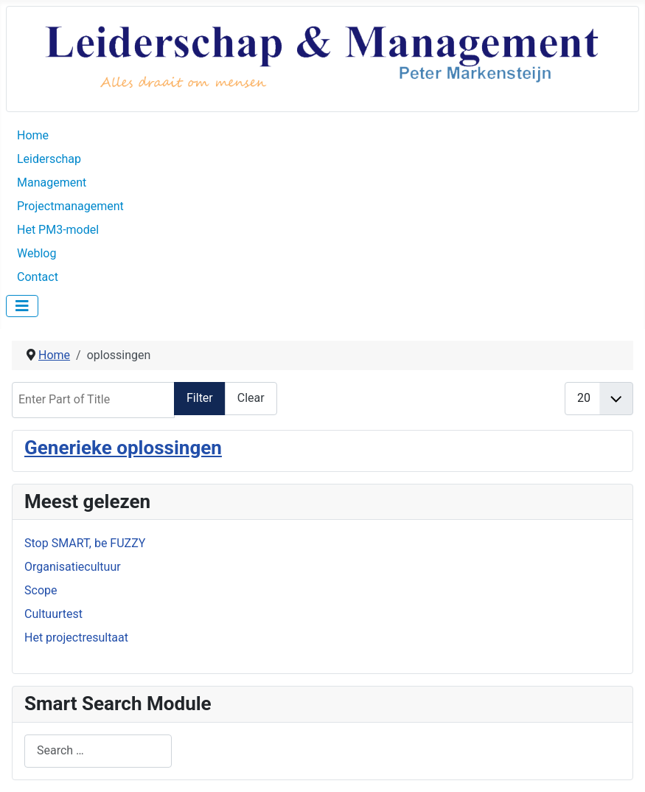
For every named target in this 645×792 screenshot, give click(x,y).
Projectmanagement (70, 206)
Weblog (36, 253)
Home (33, 135)
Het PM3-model (58, 230)
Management (51, 183)
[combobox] (98, 751)
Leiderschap (49, 159)
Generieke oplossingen (123, 448)
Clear (251, 398)
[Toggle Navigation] (22, 306)
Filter (199, 398)
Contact (37, 277)
